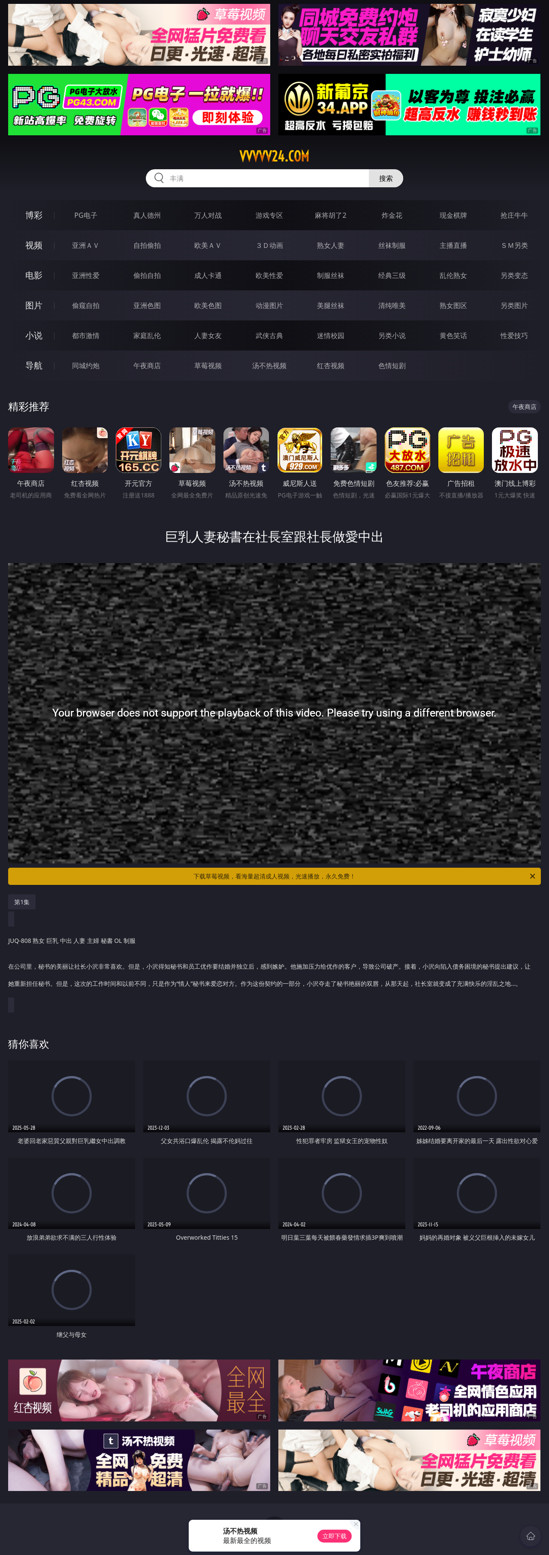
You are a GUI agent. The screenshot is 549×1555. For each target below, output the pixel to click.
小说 (33, 335)
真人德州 (147, 215)
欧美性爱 (269, 275)
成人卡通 (208, 275)
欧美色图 (208, 305)
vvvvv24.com (274, 156)
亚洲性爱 (86, 275)
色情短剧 (392, 365)
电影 (33, 275)
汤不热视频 (269, 365)
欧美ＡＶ (208, 245)
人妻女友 (208, 335)
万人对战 (208, 215)
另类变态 (514, 275)
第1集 (22, 902)
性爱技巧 (514, 335)
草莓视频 (208, 365)
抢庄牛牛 (514, 215)
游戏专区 (269, 215)
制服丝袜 (330, 275)
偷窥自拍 (86, 305)
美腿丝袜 (330, 305)
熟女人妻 (330, 245)
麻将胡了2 (330, 215)
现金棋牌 (453, 215)
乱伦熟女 (453, 275)
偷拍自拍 (147, 275)
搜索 (386, 178)
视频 (33, 245)
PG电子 (85, 215)
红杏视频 (330, 365)
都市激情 (86, 335)
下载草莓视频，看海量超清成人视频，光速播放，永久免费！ (365, 876)
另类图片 (514, 305)
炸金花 (392, 215)
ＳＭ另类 (514, 245)
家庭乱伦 (147, 335)
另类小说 (392, 335)
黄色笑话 (453, 335)
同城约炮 (86, 365)
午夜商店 (147, 365)
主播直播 (453, 245)
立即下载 (335, 1536)
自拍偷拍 (147, 245)
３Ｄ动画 (269, 245)
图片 (33, 305)
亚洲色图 (147, 305)
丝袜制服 (392, 245)
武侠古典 (269, 335)
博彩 (33, 215)
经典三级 (392, 275)
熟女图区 (453, 305)
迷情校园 (330, 335)
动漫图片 (269, 305)
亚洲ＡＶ (86, 245)
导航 (33, 365)
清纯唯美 (392, 305)
